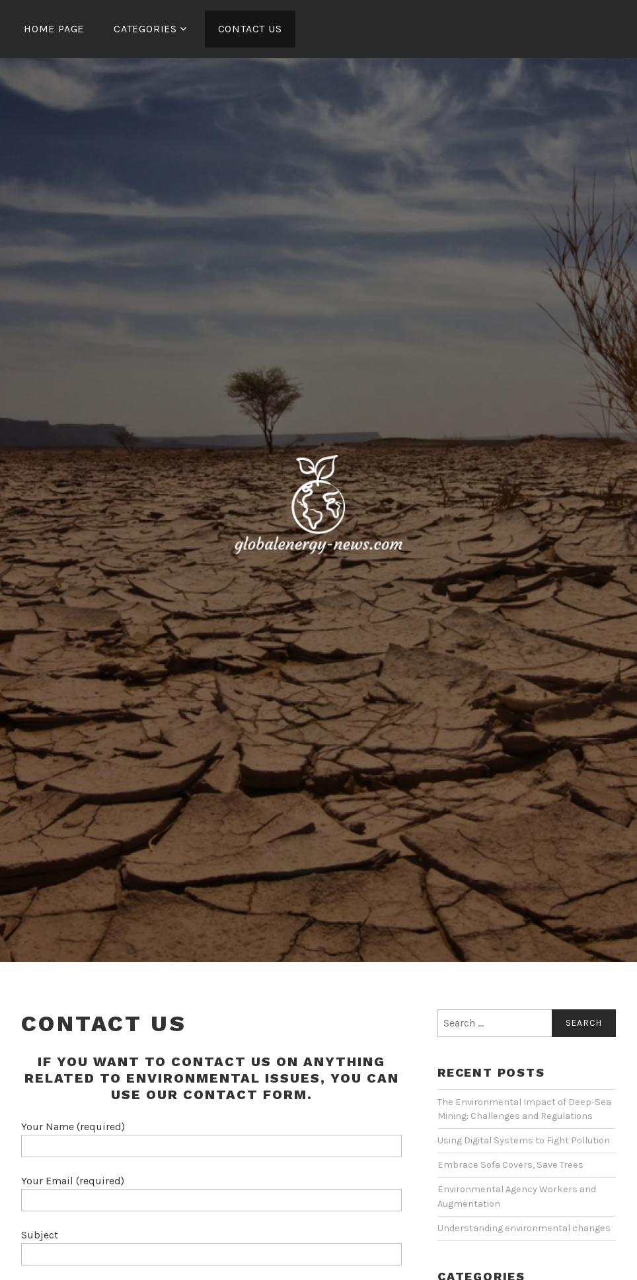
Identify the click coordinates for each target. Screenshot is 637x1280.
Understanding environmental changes (524, 1228)
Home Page (54, 28)
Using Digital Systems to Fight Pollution (523, 1140)
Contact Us (250, 28)
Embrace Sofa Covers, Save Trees (510, 1164)
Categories (145, 28)
